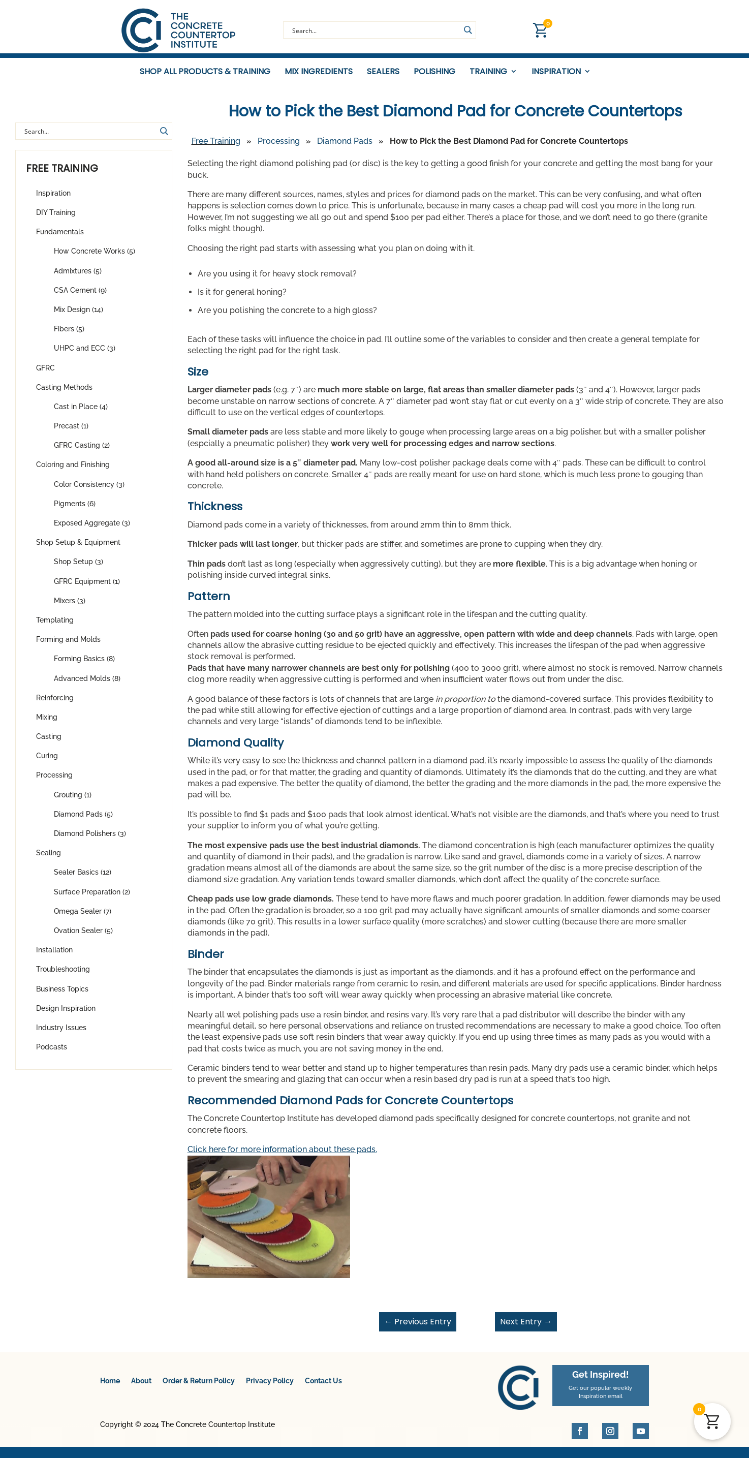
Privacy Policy (270, 1387)
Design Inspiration (66, 1014)
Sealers (383, 72)
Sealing (48, 859)
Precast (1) (71, 432)
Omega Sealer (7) (82, 917)
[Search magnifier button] (467, 30)
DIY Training (56, 218)
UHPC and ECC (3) (84, 354)
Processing (54, 781)
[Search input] (375, 30)
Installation (54, 956)
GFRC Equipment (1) (87, 587)
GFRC (45, 373)
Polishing (434, 72)
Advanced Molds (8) (87, 684)
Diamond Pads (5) (83, 820)
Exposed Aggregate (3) (92, 529)
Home (110, 1387)
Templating (55, 626)
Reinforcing (55, 704)
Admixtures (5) (78, 276)
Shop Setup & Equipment (78, 548)
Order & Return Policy (199, 1387)
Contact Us (323, 1387)
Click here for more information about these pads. (282, 1155)
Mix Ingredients (319, 72)
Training (488, 72)
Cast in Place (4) (81, 413)
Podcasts (51, 1053)
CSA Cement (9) (80, 296)
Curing (47, 762)
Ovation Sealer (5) (83, 937)
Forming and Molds (68, 645)
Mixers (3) (69, 607)
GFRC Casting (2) (82, 451)
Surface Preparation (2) (92, 897)
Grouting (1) (72, 800)
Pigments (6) (75, 510)
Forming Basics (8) (84, 665)
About (141, 1387)
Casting (48, 742)
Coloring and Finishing (73, 471)
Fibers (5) (69, 335)
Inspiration (556, 72)
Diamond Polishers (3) (90, 839)
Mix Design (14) (78, 316)
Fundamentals (60, 238)
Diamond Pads (344, 147)
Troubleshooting (63, 975)
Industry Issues (61, 1034)
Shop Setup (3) (78, 568)
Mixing (46, 723)
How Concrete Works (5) (94, 257)
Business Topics (62, 994)
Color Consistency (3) (89, 490)
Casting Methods (64, 393)
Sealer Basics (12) (82, 878)
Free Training (216, 147)
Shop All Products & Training (205, 72)
